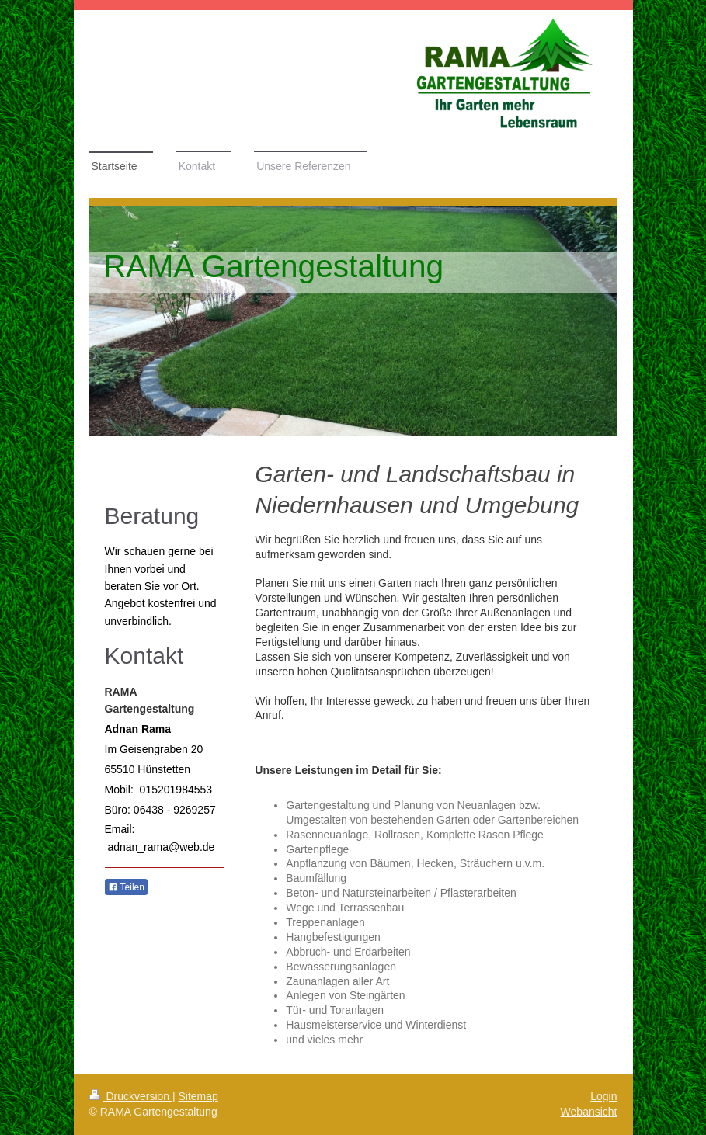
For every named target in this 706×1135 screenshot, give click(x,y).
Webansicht (589, 1111)
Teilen (126, 887)
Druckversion (130, 1096)
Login (603, 1096)
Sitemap (198, 1096)
